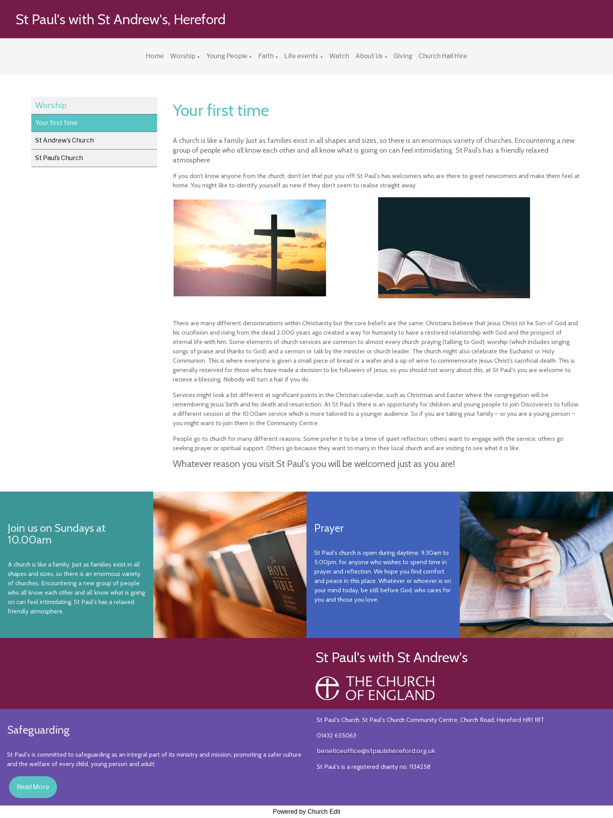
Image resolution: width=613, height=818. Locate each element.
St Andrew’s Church (64, 140)
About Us (369, 56)
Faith (266, 56)
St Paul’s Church (59, 158)
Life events (301, 56)
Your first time (56, 123)
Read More (33, 787)
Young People (226, 56)
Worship (182, 56)
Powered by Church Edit (307, 811)
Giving (403, 56)
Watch (339, 56)
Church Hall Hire (443, 56)
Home (155, 56)
